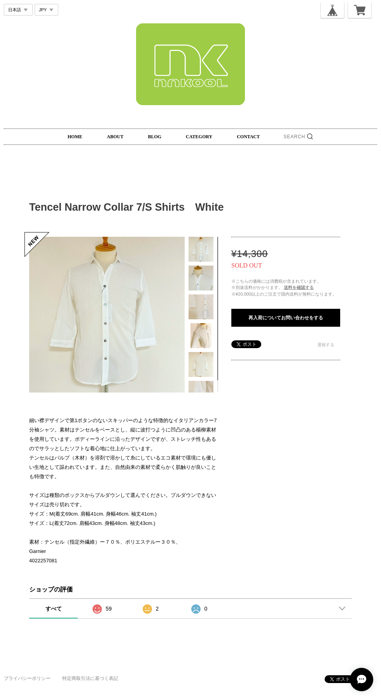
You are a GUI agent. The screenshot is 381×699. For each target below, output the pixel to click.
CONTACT (248, 136)
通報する (325, 344)
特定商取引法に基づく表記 (90, 678)
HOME (75, 136)
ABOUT (115, 136)
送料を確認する (299, 287)
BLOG (154, 136)
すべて (53, 609)
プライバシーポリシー (27, 678)
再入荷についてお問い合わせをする (285, 317)
